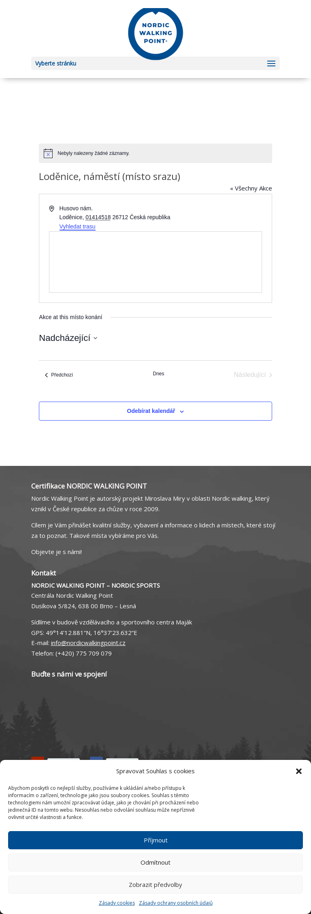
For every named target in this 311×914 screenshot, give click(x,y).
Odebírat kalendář (151, 411)
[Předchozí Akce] (59, 374)
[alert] (155, 153)
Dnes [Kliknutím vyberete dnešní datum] (158, 374)
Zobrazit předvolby (155, 884)
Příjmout (156, 840)
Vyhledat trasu (78, 226)
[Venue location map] (155, 262)
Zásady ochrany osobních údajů (176, 902)
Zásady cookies (117, 902)
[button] (299, 771)
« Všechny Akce (251, 188)
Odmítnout (155, 862)
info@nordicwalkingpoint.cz (88, 643)
